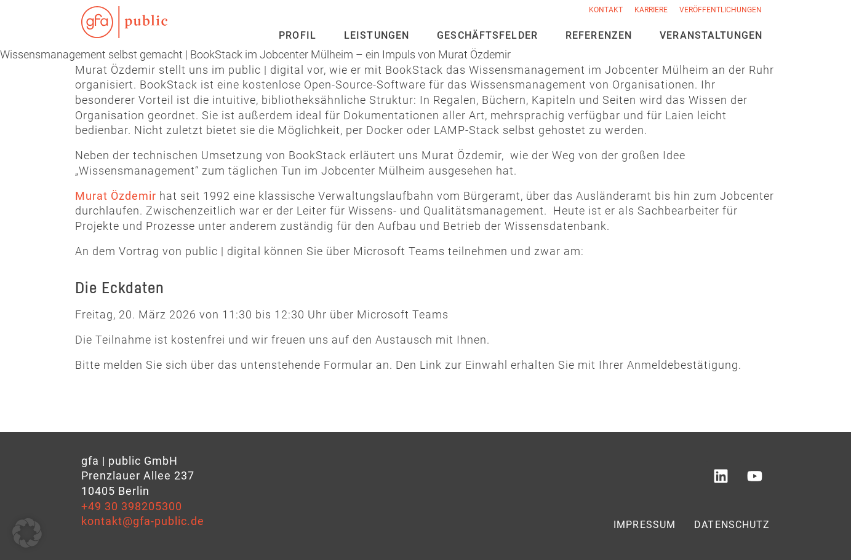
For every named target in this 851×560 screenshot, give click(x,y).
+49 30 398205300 (131, 506)
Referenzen (598, 35)
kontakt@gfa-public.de (142, 521)
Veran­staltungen (711, 35)
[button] (27, 533)
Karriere (651, 10)
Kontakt (606, 10)
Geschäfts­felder (487, 35)
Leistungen (376, 35)
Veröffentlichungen (720, 10)
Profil (297, 35)
